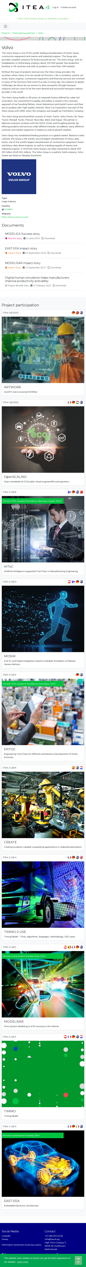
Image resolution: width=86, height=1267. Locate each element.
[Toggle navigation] (5, 26)
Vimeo (5, 1239)
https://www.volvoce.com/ (15, 217)
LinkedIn (6, 1235)
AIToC (8, 566)
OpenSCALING (15, 477)
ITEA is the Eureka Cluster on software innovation (43, 18)
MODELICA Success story (22, 233)
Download (49, 238)
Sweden (8, 209)
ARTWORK (12, 387)
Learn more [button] (22, 1262)
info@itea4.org (52, 1239)
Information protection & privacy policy (21, 1244)
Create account (68, 7)
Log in (55, 7)
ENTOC (10, 749)
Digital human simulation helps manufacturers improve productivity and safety (37, 279)
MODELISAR (14, 1021)
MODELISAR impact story (23, 263)
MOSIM (9, 656)
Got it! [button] (78, 1260)
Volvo (41, 33)
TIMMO (10, 1111)
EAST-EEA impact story (21, 248)
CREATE (10, 842)
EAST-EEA (11, 1201)
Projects (6, 33)
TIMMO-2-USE (15, 932)
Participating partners (24, 33)
